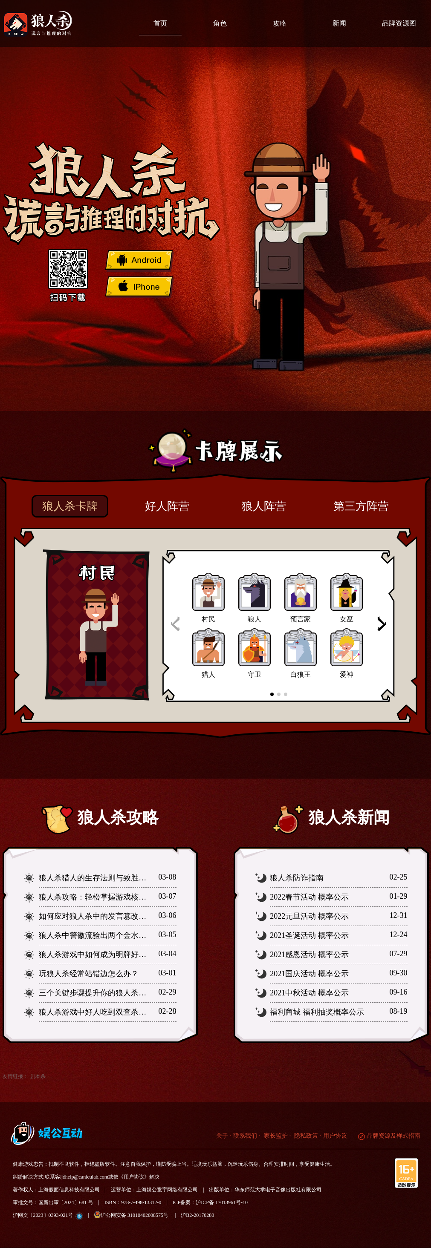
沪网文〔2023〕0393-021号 (43, 1215)
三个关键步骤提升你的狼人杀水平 (96, 993)
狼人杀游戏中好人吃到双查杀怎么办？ (104, 1012)
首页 (160, 23)
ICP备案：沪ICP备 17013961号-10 (210, 1202)
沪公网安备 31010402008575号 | (137, 1214)
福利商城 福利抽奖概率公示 (317, 1012)
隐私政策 (305, 1136)
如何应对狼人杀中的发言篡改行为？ (100, 916)
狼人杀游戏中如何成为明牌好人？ (96, 954)
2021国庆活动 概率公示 (309, 973)
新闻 (339, 23)
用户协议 (335, 1136)
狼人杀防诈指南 (297, 878)
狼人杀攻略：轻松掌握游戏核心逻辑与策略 (112, 897)
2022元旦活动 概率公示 (309, 916)
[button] (381, 624)
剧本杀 (38, 1076)
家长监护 (275, 1136)
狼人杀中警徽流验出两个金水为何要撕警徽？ (115, 935)
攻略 (279, 23)
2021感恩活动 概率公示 (309, 954)
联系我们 (245, 1136)
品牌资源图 (399, 23)
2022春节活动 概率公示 (309, 897)
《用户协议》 (134, 1177)
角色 (220, 23)
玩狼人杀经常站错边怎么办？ (89, 973)
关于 (222, 1136)
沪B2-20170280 (197, 1215)
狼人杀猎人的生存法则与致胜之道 (96, 878)
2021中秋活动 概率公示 (309, 993)
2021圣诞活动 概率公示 (309, 935)
